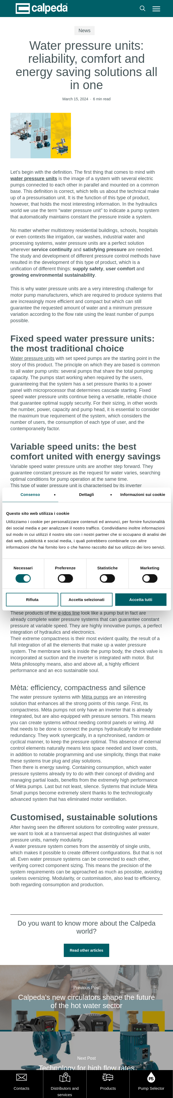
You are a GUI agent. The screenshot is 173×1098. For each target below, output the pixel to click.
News (84, 30)
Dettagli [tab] (86, 494)
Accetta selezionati (86, 599)
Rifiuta (32, 599)
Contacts (21, 1088)
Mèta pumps (95, 697)
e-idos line (69, 613)
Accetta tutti (140, 599)
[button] (156, 8)
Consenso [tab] (30, 494)
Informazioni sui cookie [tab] (142, 494)
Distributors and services (65, 1091)
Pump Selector (151, 1088)
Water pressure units (32, 358)
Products (108, 1088)
